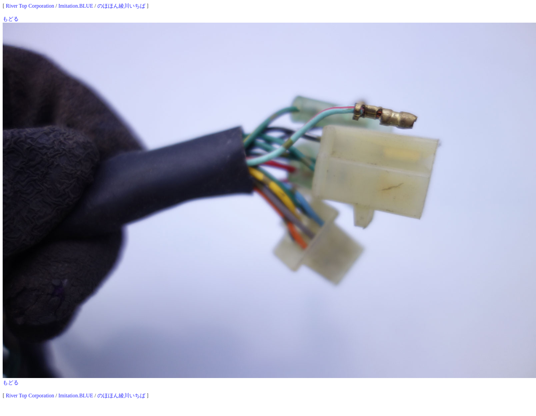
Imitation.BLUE (75, 6)
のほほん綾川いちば (121, 6)
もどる (11, 19)
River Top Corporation (30, 6)
